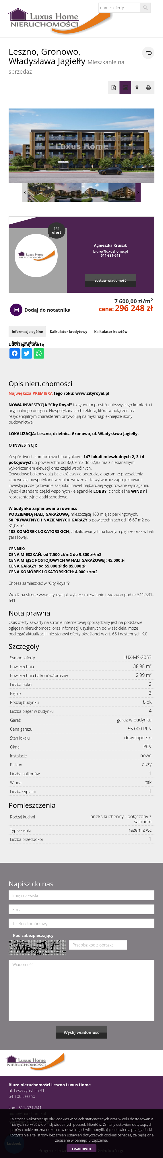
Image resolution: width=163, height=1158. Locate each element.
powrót (148, 53)
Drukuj (149, 87)
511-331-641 (110, 255)
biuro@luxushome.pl (110, 251)
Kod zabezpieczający (33, 935)
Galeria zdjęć (125, 87)
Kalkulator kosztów (110, 331)
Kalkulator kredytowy (68, 331)
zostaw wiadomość (110, 280)
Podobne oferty (25, 342)
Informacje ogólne (27, 331)
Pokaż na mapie (137, 87)
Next (138, 192)
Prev (25, 192)
